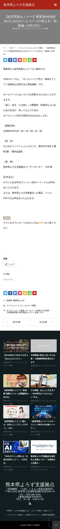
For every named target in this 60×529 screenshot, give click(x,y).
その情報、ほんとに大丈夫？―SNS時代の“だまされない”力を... (43, 393)
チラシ (6, 218)
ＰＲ (41, 312)
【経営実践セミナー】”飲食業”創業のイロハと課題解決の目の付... (16, 393)
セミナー (10, 310)
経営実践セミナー (26, 312)
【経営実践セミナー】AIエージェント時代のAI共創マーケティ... (43, 424)
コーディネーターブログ (39, 470)
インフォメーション (30, 28)
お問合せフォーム (31, 515)
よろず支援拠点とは (21, 511)
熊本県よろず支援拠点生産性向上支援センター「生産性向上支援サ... (43, 459)
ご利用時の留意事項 (48, 515)
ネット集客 (19, 310)
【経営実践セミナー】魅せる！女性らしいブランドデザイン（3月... (15, 424)
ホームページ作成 (33, 310)
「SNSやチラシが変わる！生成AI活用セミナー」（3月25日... (15, 459)
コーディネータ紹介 (15, 515)
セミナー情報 (43, 28)
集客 (37, 312)
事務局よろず (18, 300)
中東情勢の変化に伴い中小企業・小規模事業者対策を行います (43, 358)
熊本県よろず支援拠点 (19, 4)
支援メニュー (48, 511)
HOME (9, 511)
